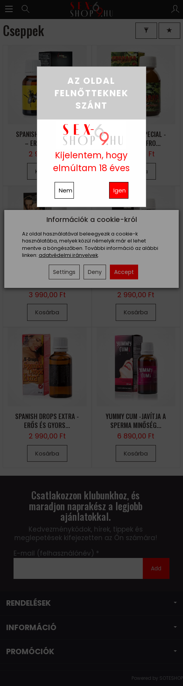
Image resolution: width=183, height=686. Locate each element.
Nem (65, 190)
